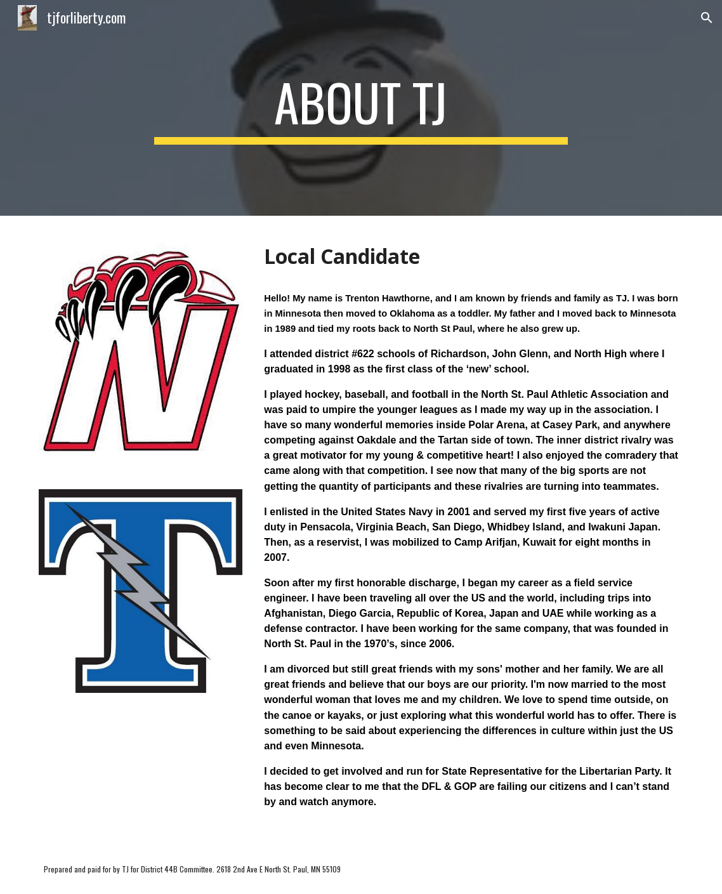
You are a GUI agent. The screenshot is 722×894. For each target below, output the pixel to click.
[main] (361, 108)
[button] (707, 18)
